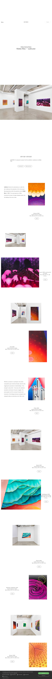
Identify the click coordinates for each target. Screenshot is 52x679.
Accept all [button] (43, 673)
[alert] (26, 675)
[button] (18, 676)
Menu (2, 22)
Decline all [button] (43, 675)
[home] (26, 22)
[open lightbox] (36, 194)
